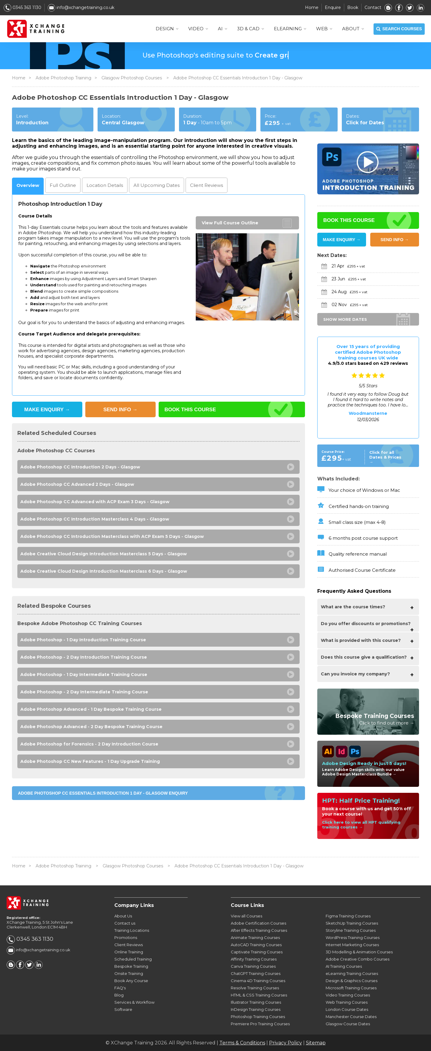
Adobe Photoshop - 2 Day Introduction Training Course (83, 657)
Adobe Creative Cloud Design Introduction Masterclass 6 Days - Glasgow (103, 571)
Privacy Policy (285, 1043)
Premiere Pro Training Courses (260, 1023)
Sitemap (316, 1043)
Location (104, 185)
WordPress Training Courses (353, 937)
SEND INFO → (394, 239)
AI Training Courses (344, 966)
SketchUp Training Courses (352, 923)
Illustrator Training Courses (256, 1002)
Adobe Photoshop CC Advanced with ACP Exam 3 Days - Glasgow (94, 501)
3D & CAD (250, 28)
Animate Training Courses (255, 937)
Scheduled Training (133, 959)
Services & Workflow (134, 1002)
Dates (156, 185)
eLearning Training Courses (352, 973)
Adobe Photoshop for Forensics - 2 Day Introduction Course (89, 744)
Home (311, 7)
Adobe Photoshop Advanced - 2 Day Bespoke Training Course (91, 726)
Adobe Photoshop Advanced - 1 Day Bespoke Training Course (91, 709)
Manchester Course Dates (351, 1016)
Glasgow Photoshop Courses (132, 78)
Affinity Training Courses (254, 959)
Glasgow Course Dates (348, 1023)
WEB (324, 28)
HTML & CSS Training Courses (259, 995)
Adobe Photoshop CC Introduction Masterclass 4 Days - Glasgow (94, 519)
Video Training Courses (348, 995)
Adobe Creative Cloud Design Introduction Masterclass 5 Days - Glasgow (103, 553)
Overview (27, 185)
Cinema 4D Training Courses (258, 980)
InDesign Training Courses (255, 1009)
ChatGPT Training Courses (255, 973)
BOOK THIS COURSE (190, 409)
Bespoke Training (131, 966)
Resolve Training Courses (255, 987)
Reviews (206, 185)
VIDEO (198, 28)
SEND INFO (120, 409)
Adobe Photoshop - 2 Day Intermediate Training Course (84, 692)
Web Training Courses (347, 1002)
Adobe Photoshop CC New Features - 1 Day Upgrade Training (90, 761)
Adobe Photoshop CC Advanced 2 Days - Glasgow (77, 484)
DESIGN (167, 28)
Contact (373, 7)
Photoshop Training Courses (258, 1016)
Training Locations (131, 930)
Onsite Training (128, 973)
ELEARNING (290, 28)
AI (222, 28)
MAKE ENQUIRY (47, 409)
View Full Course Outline (230, 223)
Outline (63, 185)
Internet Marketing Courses (352, 944)
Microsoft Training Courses (351, 987)
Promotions (125, 937)
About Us (123, 916)
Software (123, 1009)
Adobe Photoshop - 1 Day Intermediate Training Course (83, 674)
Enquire (333, 7)
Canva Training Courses (253, 966)
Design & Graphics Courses (351, 980)
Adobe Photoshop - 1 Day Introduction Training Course (83, 639)
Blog (119, 995)
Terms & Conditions (242, 1043)
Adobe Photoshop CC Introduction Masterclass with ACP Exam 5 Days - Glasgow (112, 536)
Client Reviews (128, 944)
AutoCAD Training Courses (256, 944)
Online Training (128, 951)
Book (352, 7)
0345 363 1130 (22, 7)
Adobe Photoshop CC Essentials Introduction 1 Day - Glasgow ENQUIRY (103, 793)
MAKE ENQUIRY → (342, 239)
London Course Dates (347, 1009)
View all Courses (246, 916)
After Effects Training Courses (259, 930)
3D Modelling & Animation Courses (359, 951)
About (353, 28)
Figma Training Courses (348, 916)
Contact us (124, 923)
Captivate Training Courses (257, 951)
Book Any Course (131, 980)
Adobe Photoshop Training (63, 78)
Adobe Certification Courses (258, 923)
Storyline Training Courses (351, 930)
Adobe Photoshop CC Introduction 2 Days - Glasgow (80, 467)
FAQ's (120, 987)
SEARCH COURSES (399, 29)
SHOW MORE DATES (345, 319)
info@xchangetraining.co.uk (81, 7)
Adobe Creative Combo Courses (357, 959)
